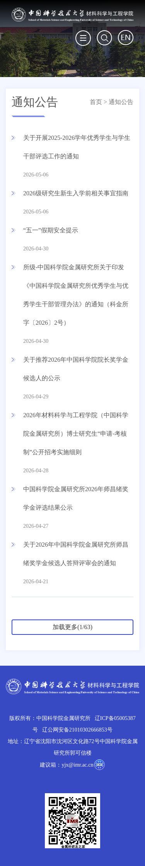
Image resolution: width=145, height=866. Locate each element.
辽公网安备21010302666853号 (77, 730)
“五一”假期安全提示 (50, 230)
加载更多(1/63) (72, 627)
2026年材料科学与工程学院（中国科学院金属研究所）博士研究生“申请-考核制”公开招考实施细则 (75, 433)
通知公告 (121, 102)
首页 (96, 102)
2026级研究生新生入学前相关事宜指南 (75, 193)
